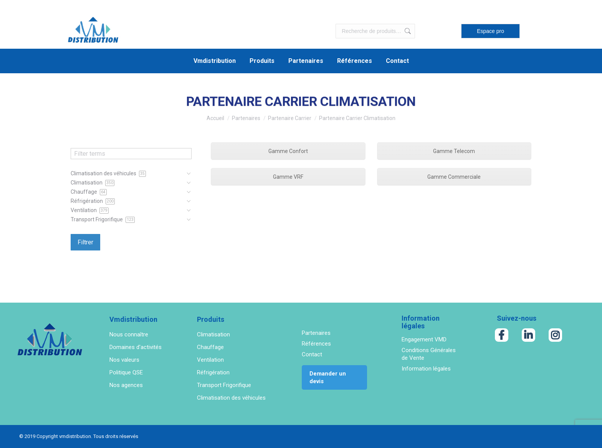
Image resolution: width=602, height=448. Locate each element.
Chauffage (210, 347)
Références (316, 343)
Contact (312, 354)
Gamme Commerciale (454, 177)
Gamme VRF (288, 177)
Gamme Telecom (454, 151)
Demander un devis (327, 377)
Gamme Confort (288, 151)
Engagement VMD (424, 339)
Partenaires (316, 332)
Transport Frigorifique (224, 385)
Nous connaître (128, 334)
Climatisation (213, 334)
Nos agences (126, 385)
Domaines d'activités (135, 347)
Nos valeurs (124, 359)
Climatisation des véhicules (231, 397)
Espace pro (490, 31)
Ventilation (210, 359)
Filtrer (85, 242)
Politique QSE (126, 372)
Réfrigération (213, 372)
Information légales (426, 368)
